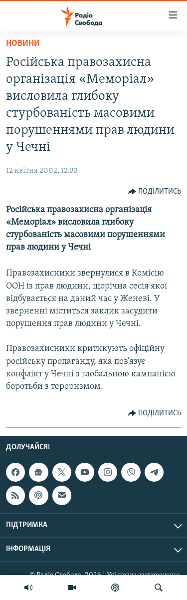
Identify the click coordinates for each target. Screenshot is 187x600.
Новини (23, 43)
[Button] (155, 191)
